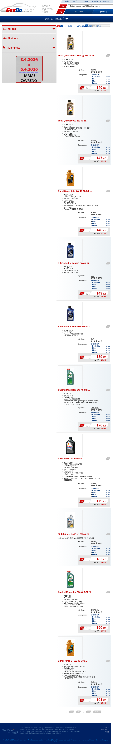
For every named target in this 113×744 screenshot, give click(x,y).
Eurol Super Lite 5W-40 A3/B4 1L (75, 191)
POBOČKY (75, 1)
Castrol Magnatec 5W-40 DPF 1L (75, 592)
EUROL (94, 212)
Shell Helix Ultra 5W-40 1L (71, 458)
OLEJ (70, 26)
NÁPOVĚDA (95, 1)
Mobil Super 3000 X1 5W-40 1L (74, 534)
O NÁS (67, 1)
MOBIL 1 (94, 541)
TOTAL (93, 70)
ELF (92, 276)
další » (97, 712)
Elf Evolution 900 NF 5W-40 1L (74, 263)
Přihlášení (79, 11)
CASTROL (95, 407)
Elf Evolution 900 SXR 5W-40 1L (74, 326)
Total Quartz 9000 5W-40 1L (72, 120)
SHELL (93, 483)
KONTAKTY (106, 1)
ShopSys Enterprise (72, 740)
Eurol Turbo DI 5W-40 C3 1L (72, 661)
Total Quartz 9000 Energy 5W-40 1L (76, 55)
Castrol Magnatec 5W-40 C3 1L (74, 390)
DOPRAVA (85, 1)
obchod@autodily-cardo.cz (55, 740)
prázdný (103, 11)
